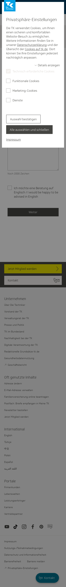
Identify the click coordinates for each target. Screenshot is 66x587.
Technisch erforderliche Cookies (33, 71)
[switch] (47, 65)
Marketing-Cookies (24, 91)
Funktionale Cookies (25, 81)
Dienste (17, 100)
